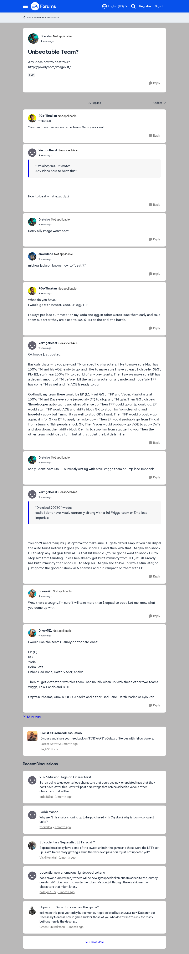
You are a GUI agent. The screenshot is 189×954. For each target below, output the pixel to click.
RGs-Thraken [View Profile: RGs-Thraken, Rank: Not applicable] (48, 116)
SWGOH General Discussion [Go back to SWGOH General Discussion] (41, 17)
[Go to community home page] (43, 6)
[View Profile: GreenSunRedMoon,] (32, 910)
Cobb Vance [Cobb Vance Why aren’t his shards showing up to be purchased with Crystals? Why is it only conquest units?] (49, 812)
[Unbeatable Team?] (58, 121)
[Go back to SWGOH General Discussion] (97, 733)
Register (145, 6)
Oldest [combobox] (159, 103)
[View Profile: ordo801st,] (32, 780)
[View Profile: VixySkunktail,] (32, 845)
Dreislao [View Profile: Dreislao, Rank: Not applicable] (46, 36)
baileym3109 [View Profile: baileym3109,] (48, 892)
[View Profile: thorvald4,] (32, 815)
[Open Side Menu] (25, 6)
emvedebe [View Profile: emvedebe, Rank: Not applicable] (46, 254)
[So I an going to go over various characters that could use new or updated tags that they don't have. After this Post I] (100, 787)
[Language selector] (114, 6)
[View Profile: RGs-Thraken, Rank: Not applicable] (32, 118)
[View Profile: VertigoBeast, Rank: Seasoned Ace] (32, 152)
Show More (32, 717)
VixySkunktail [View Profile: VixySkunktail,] (48, 857)
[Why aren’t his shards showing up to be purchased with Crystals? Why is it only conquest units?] (100, 819)
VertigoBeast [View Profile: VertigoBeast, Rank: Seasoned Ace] (48, 150)
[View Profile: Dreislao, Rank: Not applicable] (33, 38)
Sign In (159, 6)
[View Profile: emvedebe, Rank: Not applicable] (32, 256)
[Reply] (154, 83)
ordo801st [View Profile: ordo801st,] (46, 797)
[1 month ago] (63, 797)
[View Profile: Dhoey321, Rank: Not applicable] (32, 593)
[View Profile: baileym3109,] (32, 876)
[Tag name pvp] (31, 75)
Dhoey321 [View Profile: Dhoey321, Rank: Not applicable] (45, 591)
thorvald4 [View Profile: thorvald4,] (46, 827)
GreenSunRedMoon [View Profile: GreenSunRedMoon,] (52, 927)
